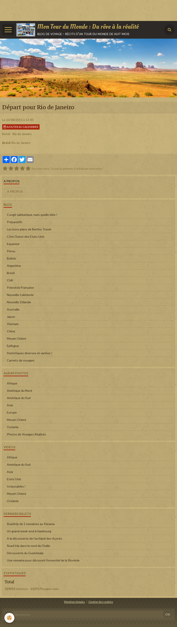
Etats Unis (14, 479)
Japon (11, 316)
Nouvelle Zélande (19, 302)
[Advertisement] (80, 10)
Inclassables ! (16, 486)
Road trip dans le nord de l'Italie (28, 546)
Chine (11, 331)
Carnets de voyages (20, 360)
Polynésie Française (20, 287)
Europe (12, 412)
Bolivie (11, 258)
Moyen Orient (16, 338)
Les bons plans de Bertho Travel (29, 229)
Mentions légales (74, 602)
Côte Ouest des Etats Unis (25, 236)
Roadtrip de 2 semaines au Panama (31, 524)
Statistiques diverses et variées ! (29, 353)
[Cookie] (9, 618)
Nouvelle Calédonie (20, 295)
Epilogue (13, 346)
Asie (10, 405)
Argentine (14, 265)
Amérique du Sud (18, 398)
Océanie (13, 427)
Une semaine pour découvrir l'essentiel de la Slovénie (43, 560)
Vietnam (13, 324)
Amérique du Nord (19, 390)
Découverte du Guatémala (25, 553)
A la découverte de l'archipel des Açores (34, 538)
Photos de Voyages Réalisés (26, 434)
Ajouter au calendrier (21, 126)
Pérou (11, 251)
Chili (10, 280)
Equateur (13, 244)
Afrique (12, 383)
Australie (13, 309)
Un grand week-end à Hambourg (29, 531)
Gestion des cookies (100, 602)
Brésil (11, 273)
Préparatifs (14, 222)
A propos (15, 191)
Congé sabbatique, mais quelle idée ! (32, 215)
